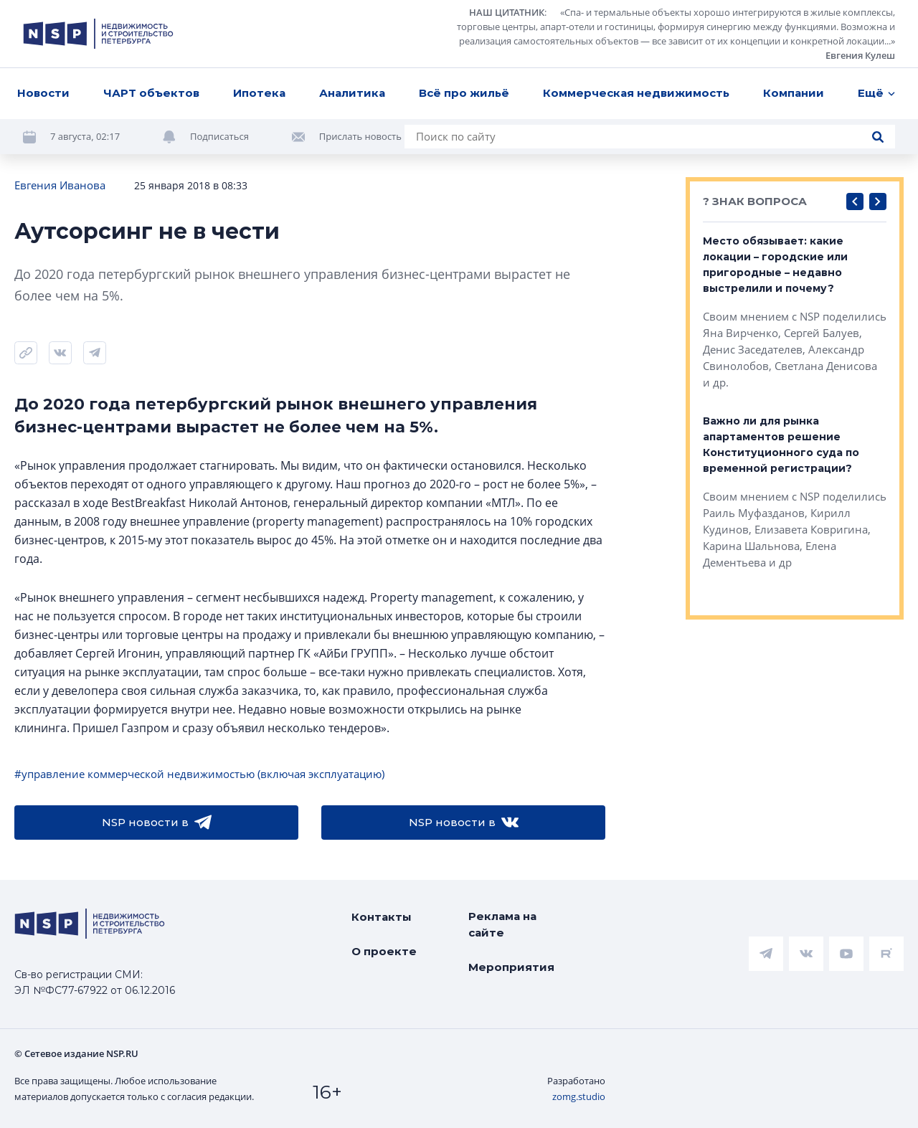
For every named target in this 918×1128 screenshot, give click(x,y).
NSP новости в (157, 822)
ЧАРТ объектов (151, 93)
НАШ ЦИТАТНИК (506, 12)
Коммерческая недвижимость (636, 93)
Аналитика (352, 93)
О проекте (384, 951)
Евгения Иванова (59, 185)
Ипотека (259, 93)
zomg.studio (578, 1096)
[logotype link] (98, 34)
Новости (43, 93)
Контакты (381, 917)
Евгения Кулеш (860, 55)
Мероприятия (511, 967)
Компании (793, 93)
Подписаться (219, 136)
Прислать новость (360, 136)
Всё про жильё (464, 93)
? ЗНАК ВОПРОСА (755, 201)
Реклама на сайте (502, 924)
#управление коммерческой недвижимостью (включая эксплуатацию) (199, 774)
